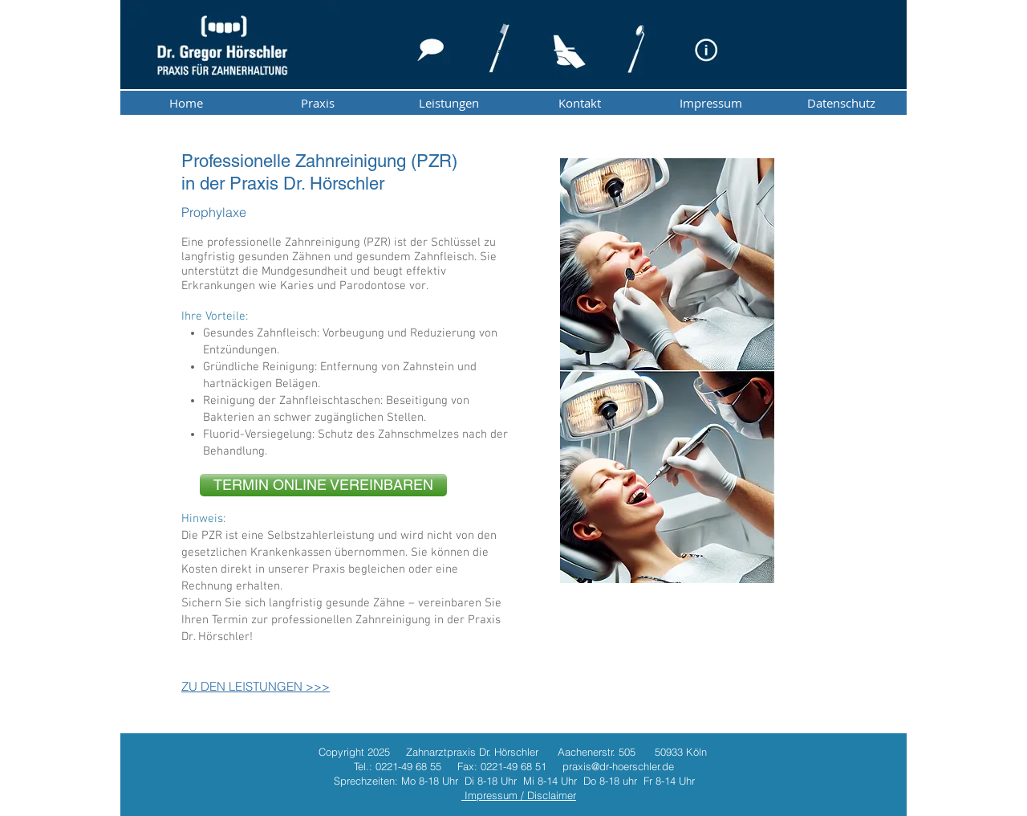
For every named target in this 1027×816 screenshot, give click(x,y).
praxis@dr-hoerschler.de (618, 766)
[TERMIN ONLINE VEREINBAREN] (323, 485)
